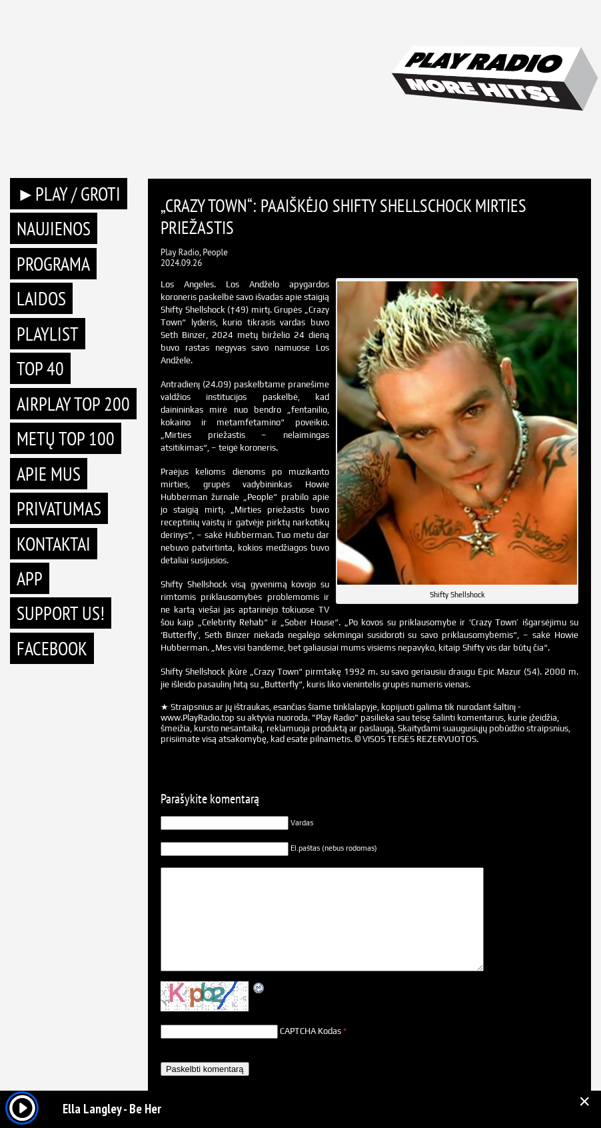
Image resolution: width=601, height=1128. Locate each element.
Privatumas (59, 508)
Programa (53, 263)
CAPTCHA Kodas (310, 1031)
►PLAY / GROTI (69, 193)
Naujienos (54, 228)
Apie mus (49, 473)
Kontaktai (54, 543)
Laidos (41, 298)
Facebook (52, 648)
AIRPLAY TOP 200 (73, 403)
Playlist (48, 333)
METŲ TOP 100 (66, 438)
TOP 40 (40, 368)
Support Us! (61, 613)
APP (30, 578)
